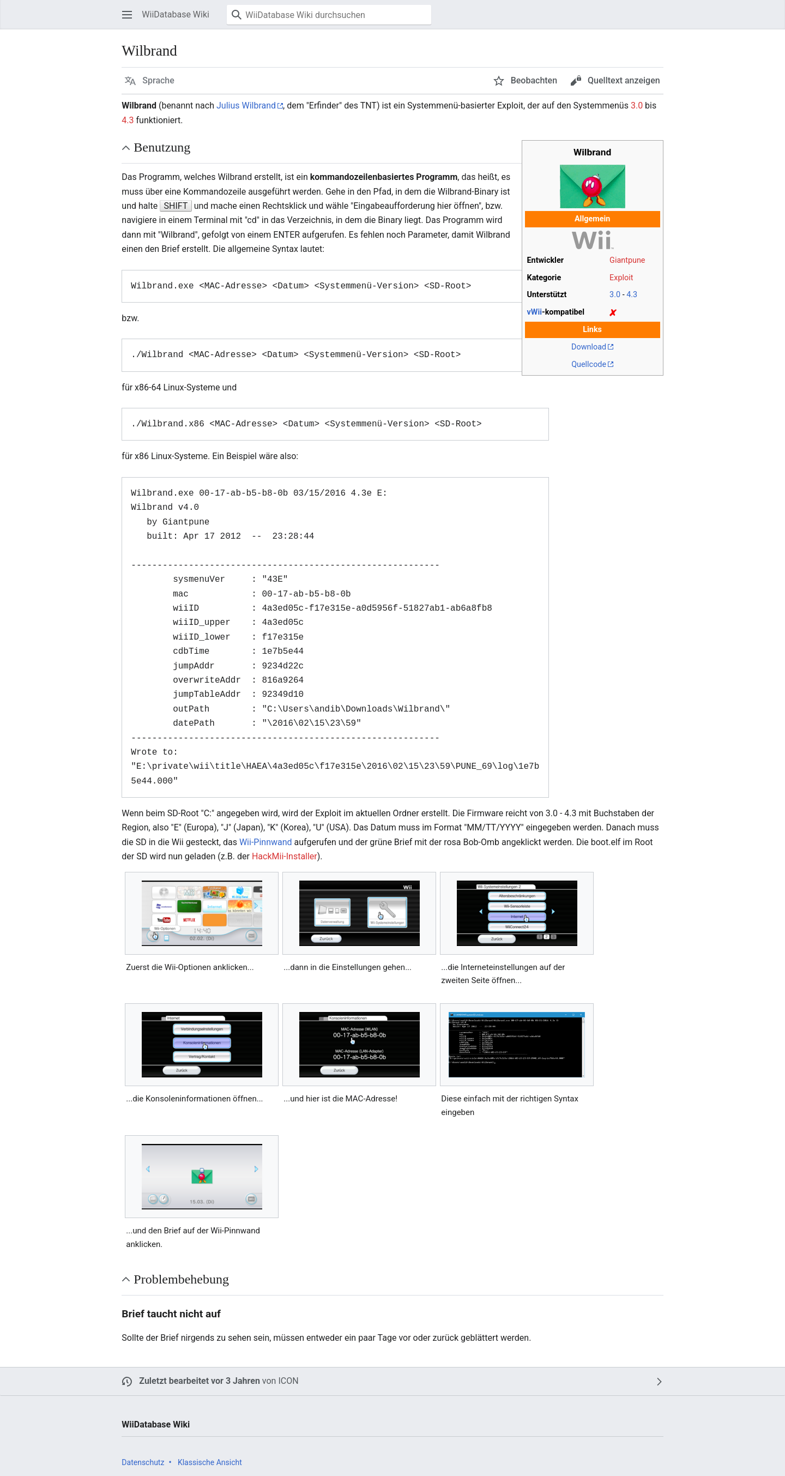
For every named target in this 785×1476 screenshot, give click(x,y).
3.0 (637, 105)
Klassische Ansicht (210, 1462)
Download (588, 347)
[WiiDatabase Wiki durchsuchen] (329, 15)
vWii (534, 312)
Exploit (621, 277)
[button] (127, 15)
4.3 (128, 120)
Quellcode (588, 364)
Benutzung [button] (162, 147)
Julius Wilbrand (246, 105)
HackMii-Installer (284, 856)
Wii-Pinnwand (265, 842)
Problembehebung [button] (181, 1279)
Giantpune (627, 260)
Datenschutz (143, 1462)
